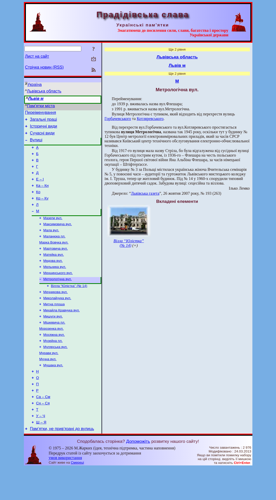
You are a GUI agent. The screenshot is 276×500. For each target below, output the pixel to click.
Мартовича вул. (55, 264)
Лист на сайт (37, 56)
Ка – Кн (42, 195)
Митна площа (54, 324)
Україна (34, 84)
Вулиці (36, 144)
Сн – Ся (43, 433)
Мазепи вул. (52, 231)
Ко (38, 202)
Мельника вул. (54, 283)
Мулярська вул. (55, 370)
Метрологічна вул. (57, 297)
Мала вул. (51, 244)
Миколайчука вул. (57, 317)
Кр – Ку (42, 209)
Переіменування (40, 113)
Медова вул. (53, 277)
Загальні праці (43, 121)
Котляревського (150, 118)
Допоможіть (138, 473)
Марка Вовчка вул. (54, 257)
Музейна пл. (53, 364)
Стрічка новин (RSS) (44, 67)
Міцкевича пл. (54, 344)
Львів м (36, 98)
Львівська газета (145, 193)
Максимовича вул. (57, 237)
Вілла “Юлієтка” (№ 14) (69, 304)
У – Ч (40, 447)
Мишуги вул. (53, 337)
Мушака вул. (53, 390)
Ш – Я (41, 454)
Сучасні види (42, 136)
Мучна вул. (48, 383)
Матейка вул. (53, 270)
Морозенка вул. (51, 350)
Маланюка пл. (54, 250)
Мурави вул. (48, 377)
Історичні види (43, 128)
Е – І (40, 188)
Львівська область (44, 91)
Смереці (77, 495)
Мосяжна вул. (54, 357)
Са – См (43, 425)
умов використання (65, 490)
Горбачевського (118, 118)
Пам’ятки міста (41, 106)
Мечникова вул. (55, 311)
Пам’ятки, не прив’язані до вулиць (62, 461)
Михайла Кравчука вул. (61, 330)
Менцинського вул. (58, 290)
